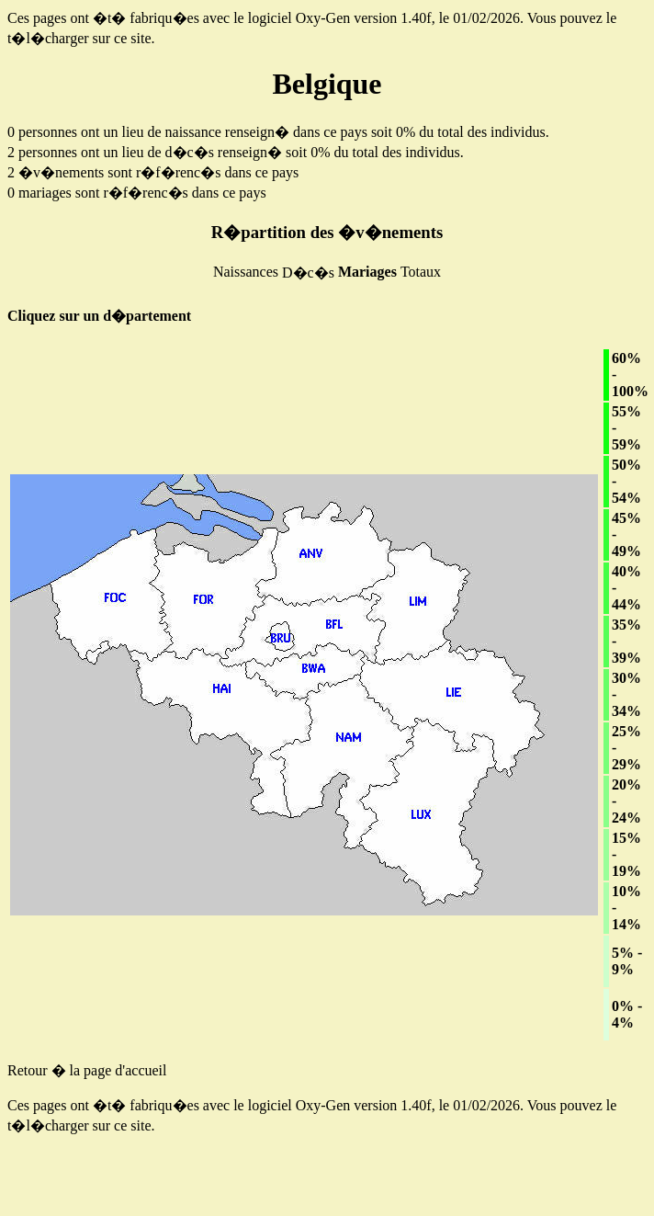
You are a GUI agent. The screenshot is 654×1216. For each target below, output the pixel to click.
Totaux (420, 271)
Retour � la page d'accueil (86, 1070)
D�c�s (308, 272)
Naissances (245, 271)
